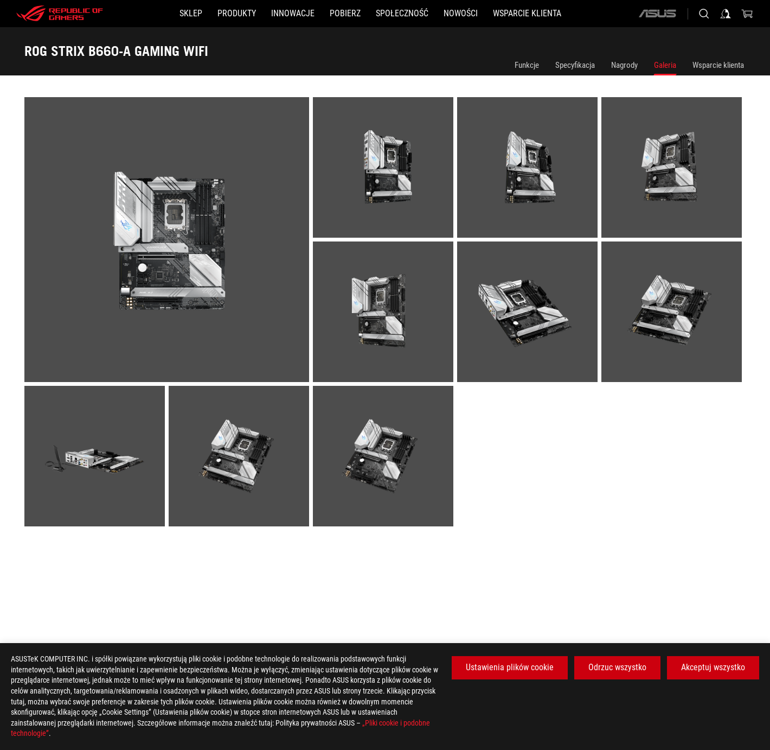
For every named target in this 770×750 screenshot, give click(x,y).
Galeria (665, 65)
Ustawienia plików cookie (510, 667)
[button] (236, 13)
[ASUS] (657, 14)
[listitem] (168, 241)
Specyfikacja (575, 65)
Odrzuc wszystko (617, 667)
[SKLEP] (190, 13)
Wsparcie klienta (718, 65)
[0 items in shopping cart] (747, 13)
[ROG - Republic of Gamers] (59, 13)
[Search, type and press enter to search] (703, 14)
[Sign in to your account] (725, 13)
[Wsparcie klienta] (527, 13)
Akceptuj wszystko (713, 667)
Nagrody (624, 65)
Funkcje (527, 65)
